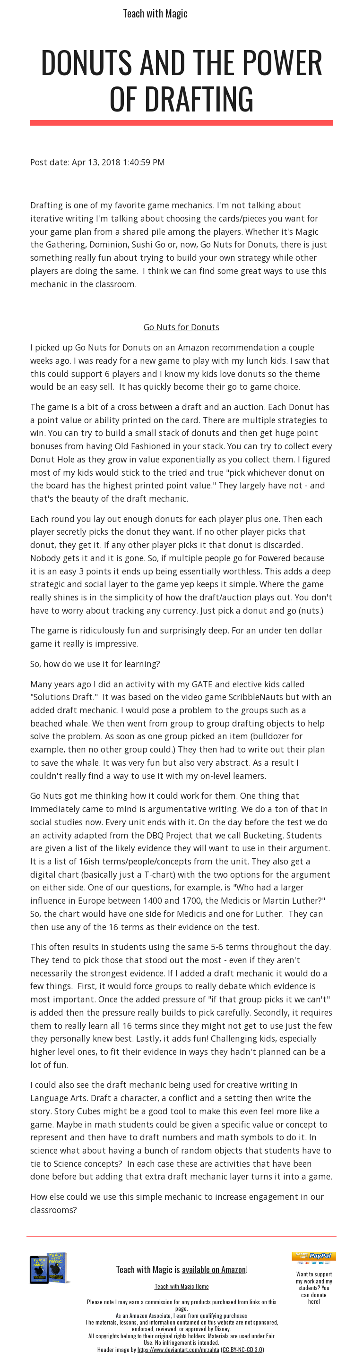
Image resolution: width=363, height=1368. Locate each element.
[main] (181, 84)
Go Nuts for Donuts (181, 327)
